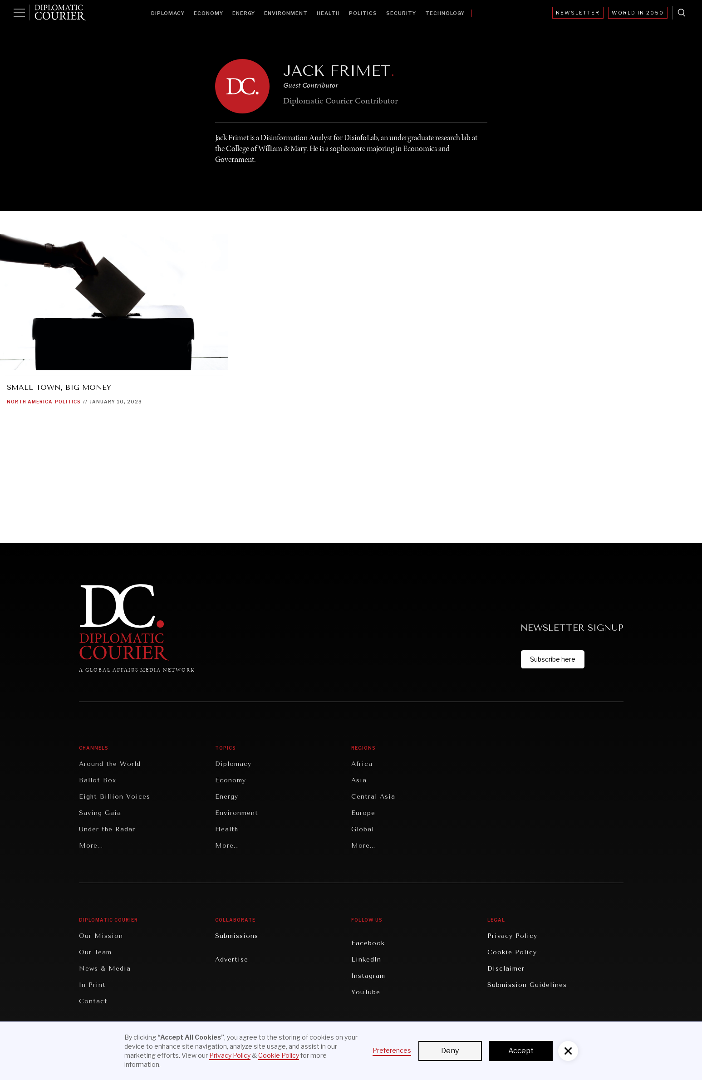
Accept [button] (521, 1050)
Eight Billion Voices (114, 796)
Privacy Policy (512, 936)
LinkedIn (366, 959)
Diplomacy (168, 13)
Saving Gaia (100, 813)
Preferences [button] (392, 1050)
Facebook (368, 943)
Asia (359, 780)
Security (401, 13)
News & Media (105, 968)
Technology (445, 13)
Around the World (110, 764)
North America (30, 401)
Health (328, 13)
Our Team (95, 952)
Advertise (231, 959)
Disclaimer (506, 968)
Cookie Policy (512, 952)
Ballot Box (97, 780)
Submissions (236, 936)
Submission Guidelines (527, 985)
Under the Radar (107, 829)
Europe (363, 813)
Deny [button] (450, 1050)
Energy (243, 13)
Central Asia (373, 796)
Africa (362, 764)
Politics (363, 13)
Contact (93, 1001)
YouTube (365, 992)
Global (362, 829)
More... (91, 845)
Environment (286, 13)
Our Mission (101, 936)
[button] (568, 1051)
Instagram (368, 976)
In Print (92, 985)
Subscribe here (552, 659)
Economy (208, 13)
